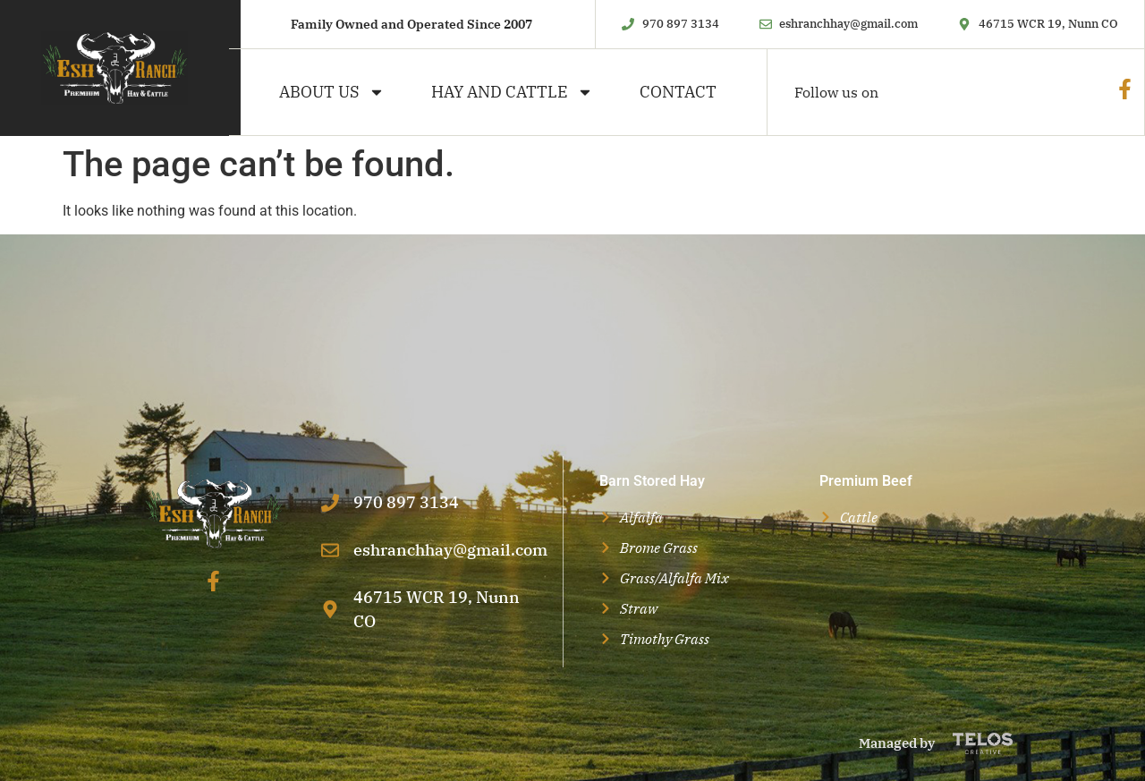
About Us (332, 92)
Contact (678, 91)
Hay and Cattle (512, 92)
